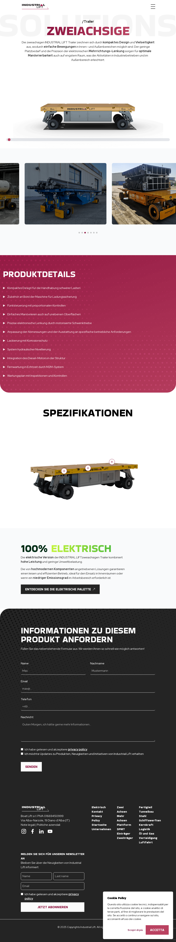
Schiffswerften (150, 820)
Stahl (142, 816)
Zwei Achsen (122, 809)
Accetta (157, 930)
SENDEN (31, 766)
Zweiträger (125, 838)
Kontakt (97, 811)
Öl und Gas (146, 833)
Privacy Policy (97, 818)
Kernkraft (146, 825)
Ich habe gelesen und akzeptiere (52, 896)
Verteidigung (148, 838)
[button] (79, 232)
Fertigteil (145, 807)
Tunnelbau (146, 811)
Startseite (99, 825)
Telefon (26, 699)
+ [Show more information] (112, 462)
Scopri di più (135, 930)
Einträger (123, 833)
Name (25, 663)
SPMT (121, 829)
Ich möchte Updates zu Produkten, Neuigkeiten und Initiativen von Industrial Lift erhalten (84, 754)
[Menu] (153, 6)
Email (24, 681)
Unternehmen (101, 829)
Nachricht (27, 717)
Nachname (97, 663)
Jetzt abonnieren (52, 907)
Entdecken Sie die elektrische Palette (60, 589)
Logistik (144, 829)
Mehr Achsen (122, 818)
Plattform (124, 825)
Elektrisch (99, 807)
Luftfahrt (146, 842)
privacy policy (77, 749)
